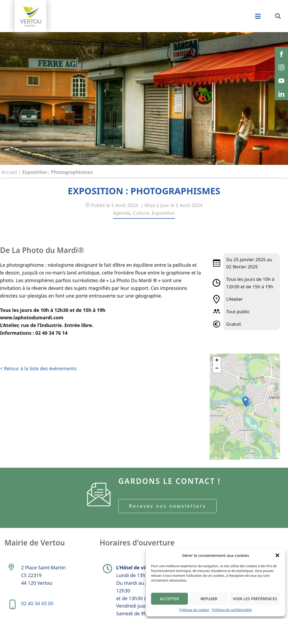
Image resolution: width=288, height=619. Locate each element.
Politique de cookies (194, 610)
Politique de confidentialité (232, 610)
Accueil (9, 172)
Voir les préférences (255, 598)
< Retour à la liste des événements (38, 368)
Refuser (208, 598)
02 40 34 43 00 (37, 603)
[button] (277, 555)
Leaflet (246, 458)
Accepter (169, 598)
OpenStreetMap (261, 458)
